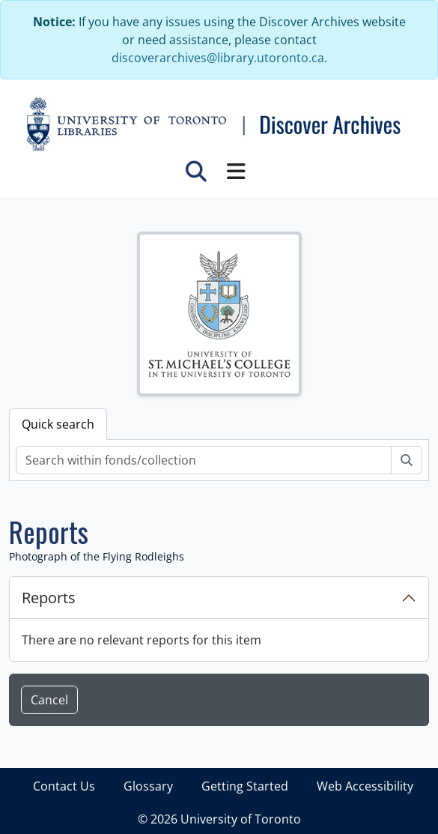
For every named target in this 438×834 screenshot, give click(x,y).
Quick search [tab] (58, 424)
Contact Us (64, 786)
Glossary (148, 786)
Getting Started (244, 786)
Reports (49, 597)
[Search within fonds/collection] (204, 460)
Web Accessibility (365, 786)
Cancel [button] (49, 700)
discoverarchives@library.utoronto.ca (218, 57)
